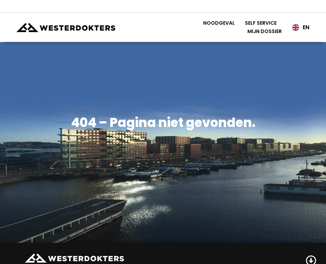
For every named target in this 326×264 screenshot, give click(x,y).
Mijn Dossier (264, 31)
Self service (261, 22)
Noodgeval (219, 22)
